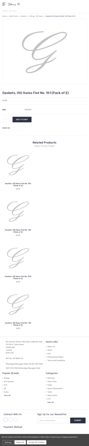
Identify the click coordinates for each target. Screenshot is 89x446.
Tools (49, 392)
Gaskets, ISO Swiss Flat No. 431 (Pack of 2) (18, 185)
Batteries (51, 378)
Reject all (20, 442)
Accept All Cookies (36, 442)
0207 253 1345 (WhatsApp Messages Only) (23, 368)
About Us (51, 347)
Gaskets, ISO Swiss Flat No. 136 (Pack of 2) (18, 324)
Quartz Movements (55, 388)
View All (7, 395)
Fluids (49, 385)
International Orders (55, 357)
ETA (5, 385)
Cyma (6, 392)
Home (49, 350)
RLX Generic (9, 382)
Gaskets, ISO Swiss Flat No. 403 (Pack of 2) (18, 278)
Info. (49, 353)
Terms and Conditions (56, 360)
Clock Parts (52, 382)
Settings (8, 442)
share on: (6, 128)
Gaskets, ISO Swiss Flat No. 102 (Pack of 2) (18, 231)
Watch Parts (52, 395)
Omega (7, 378)
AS (5, 388)
